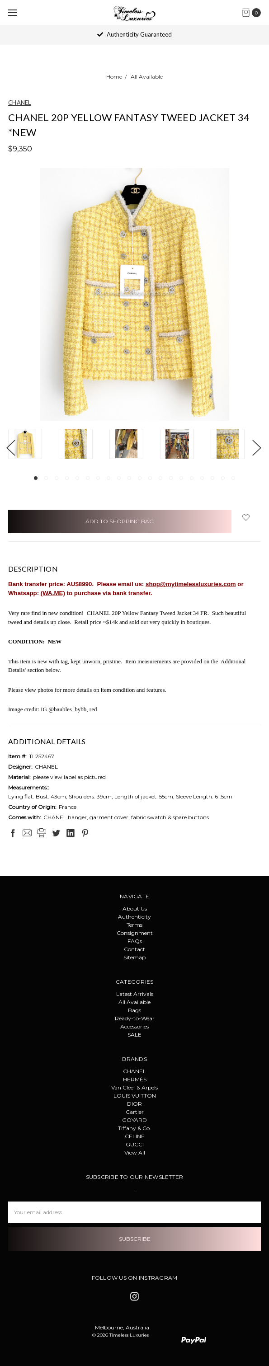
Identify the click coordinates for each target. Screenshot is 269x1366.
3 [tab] (56, 478)
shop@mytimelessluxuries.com (191, 584)
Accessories (134, 1026)
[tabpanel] (33, 445)
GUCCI (135, 1144)
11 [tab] (140, 478)
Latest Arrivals (134, 993)
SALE (134, 1034)
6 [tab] (88, 478)
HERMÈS (134, 1079)
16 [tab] (191, 478)
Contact (134, 949)
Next (256, 447)
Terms (134, 924)
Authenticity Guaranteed (134, 34)
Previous (10, 447)
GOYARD (134, 1120)
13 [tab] (160, 478)
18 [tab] (212, 478)
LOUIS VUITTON (134, 1095)
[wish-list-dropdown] (246, 517)
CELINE (135, 1136)
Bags (134, 1010)
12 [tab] (150, 478)
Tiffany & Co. (134, 1128)
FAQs (134, 941)
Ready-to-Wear (135, 1018)
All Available (134, 1002)
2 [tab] (46, 478)
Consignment (135, 932)
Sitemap (134, 957)
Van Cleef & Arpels (134, 1087)
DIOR (134, 1103)
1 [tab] (36, 478)
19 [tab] (223, 478)
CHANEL (134, 1071)
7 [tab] (98, 478)
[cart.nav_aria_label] (253, 13)
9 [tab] (119, 478)
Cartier (135, 1111)
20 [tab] (233, 478)
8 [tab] (108, 478)
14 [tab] (171, 478)
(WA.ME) (53, 593)
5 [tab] (77, 478)
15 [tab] (181, 478)
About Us (135, 908)
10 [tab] (129, 478)
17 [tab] (202, 478)
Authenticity (134, 916)
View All (134, 1152)
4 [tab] (67, 478)
